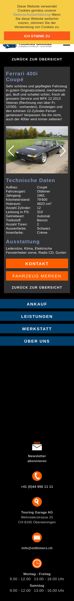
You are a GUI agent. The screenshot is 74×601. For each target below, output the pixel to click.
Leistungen (37, 316)
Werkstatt (37, 328)
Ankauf (37, 304)
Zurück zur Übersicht (37, 59)
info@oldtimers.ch (37, 548)
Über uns (37, 341)
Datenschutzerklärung (32, 14)
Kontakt (37, 263)
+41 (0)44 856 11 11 (37, 487)
